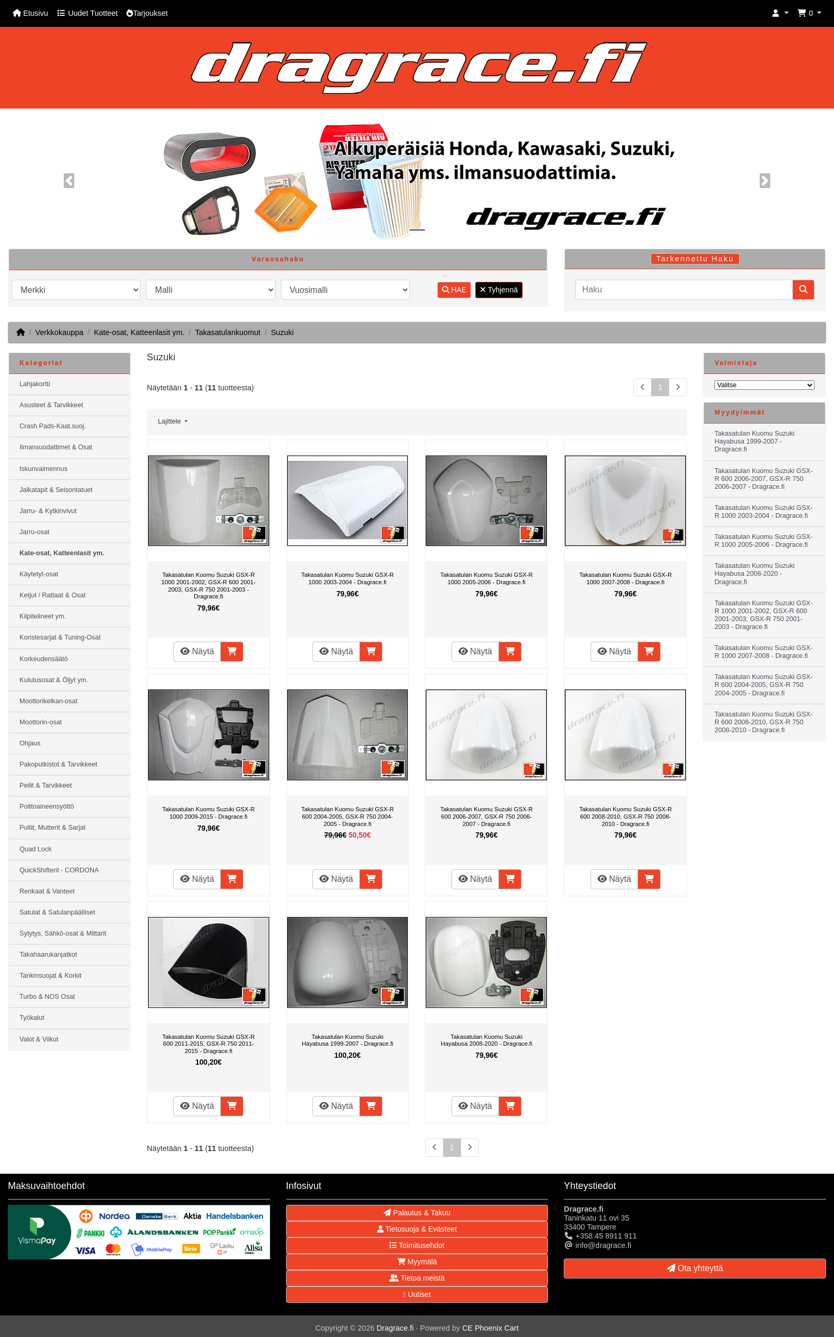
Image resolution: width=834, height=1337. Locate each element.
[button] (780, 13)
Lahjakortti (34, 384)
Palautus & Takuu (417, 1212)
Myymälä (417, 1261)
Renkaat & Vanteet (47, 891)
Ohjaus (30, 743)
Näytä (197, 651)
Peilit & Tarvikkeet (45, 785)
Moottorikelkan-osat (48, 701)
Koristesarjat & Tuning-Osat (60, 637)
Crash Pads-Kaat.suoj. (52, 426)
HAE (454, 290)
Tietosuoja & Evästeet (417, 1229)
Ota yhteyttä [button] (695, 1268)
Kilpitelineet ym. (42, 616)
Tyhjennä (498, 290)
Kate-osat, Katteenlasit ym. (139, 332)
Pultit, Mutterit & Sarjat (52, 827)
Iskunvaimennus (43, 469)
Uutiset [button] (417, 1294)
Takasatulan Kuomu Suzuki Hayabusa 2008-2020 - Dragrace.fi (486, 1040)
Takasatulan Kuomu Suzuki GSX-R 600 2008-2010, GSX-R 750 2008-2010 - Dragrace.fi (625, 816)
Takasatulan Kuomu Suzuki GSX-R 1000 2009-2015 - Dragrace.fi (208, 813)
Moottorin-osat (40, 722)
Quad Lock (35, 849)
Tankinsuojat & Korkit (50, 975)
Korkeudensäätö (43, 659)
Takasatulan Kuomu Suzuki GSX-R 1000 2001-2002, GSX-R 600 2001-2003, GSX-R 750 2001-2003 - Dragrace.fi (208, 585)
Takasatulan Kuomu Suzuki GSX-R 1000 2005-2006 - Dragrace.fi (486, 578)
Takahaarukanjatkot (48, 954)
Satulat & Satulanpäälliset (57, 912)
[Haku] (684, 290)
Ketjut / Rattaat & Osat (52, 595)
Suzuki (282, 332)
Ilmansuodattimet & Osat (55, 447)
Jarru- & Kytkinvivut (47, 511)
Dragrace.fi (395, 1328)
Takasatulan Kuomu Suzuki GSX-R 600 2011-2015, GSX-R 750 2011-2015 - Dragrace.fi (208, 1044)
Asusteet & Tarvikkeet (51, 405)
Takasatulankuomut (227, 332)
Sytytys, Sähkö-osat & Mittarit (62, 933)
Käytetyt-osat (38, 574)
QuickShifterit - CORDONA (59, 870)
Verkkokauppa (59, 332)
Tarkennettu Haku (695, 258)
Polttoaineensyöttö (46, 806)
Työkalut (31, 1017)
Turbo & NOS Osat (47, 996)
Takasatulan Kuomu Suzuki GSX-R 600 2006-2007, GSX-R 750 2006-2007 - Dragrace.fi (486, 816)
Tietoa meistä (417, 1278)
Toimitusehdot (416, 1245)
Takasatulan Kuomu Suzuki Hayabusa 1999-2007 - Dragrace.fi (348, 1040)
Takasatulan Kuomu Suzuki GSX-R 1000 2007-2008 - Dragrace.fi (625, 578)
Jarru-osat (34, 532)
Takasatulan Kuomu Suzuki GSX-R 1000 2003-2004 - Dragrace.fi (347, 578)
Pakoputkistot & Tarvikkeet (58, 764)
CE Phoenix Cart (490, 1328)
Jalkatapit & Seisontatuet (56, 490)
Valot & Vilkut (38, 1039)
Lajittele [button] (170, 421)
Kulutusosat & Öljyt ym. (53, 680)
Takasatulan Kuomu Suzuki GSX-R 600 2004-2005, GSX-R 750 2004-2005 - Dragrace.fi (347, 816)
